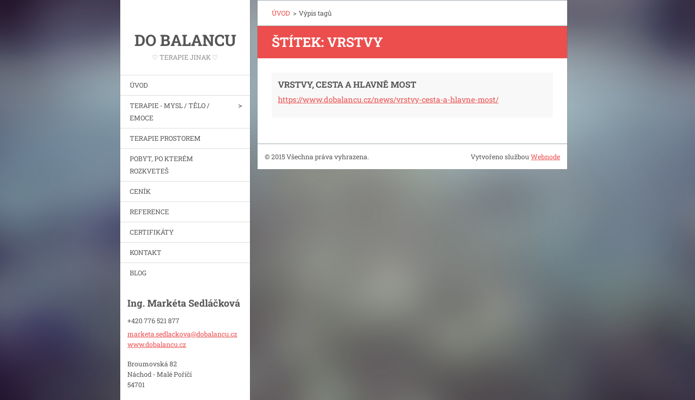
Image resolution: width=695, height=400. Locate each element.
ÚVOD (139, 85)
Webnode (545, 156)
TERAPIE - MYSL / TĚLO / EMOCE (170, 111)
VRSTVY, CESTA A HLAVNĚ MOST (347, 84)
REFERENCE (149, 211)
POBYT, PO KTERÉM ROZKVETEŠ (161, 164)
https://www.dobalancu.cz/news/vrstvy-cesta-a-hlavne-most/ (388, 99)
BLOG (138, 272)
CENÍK (140, 191)
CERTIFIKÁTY (152, 231)
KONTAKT (145, 252)
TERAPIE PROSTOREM (165, 138)
